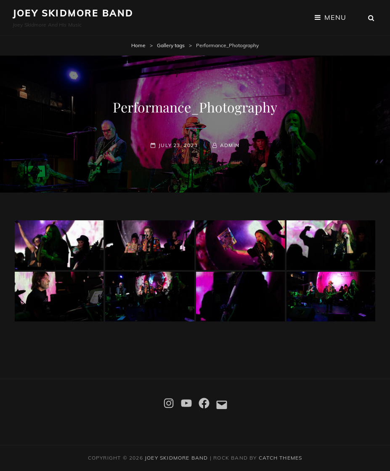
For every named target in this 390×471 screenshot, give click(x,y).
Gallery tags (171, 45)
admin (229, 145)
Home (138, 45)
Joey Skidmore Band (73, 13)
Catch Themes (280, 458)
